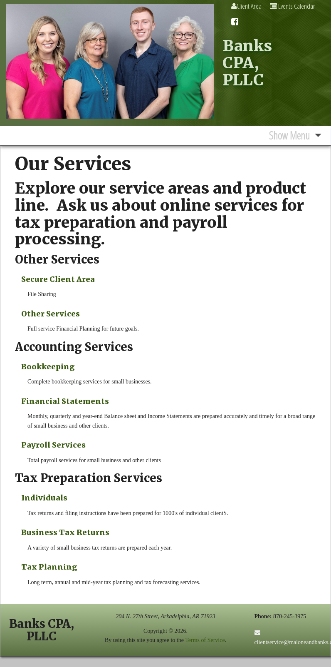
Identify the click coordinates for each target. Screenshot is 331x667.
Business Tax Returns (65, 532)
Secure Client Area (58, 279)
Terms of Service (205, 640)
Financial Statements (65, 401)
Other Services (50, 314)
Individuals (44, 498)
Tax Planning (49, 567)
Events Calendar (292, 6)
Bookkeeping (48, 366)
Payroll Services (53, 445)
